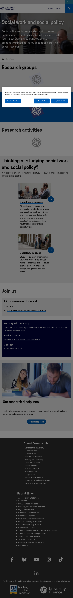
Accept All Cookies (59, 101)
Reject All (42, 101)
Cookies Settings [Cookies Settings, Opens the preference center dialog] (13, 101)
